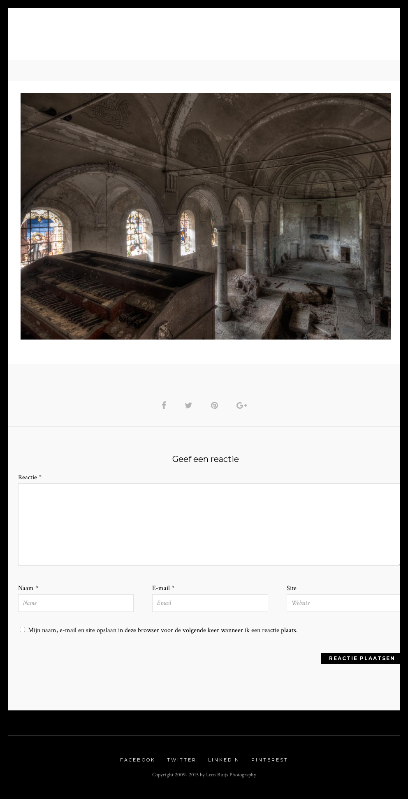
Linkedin (224, 763)
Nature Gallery (132, 37)
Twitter (182, 763)
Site (292, 590)
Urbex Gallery (203, 37)
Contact (294, 37)
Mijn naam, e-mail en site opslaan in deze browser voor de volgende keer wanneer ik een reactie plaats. (163, 632)
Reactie (30, 478)
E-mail (163, 590)
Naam (28, 590)
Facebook (137, 763)
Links (256, 37)
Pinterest (269, 763)
